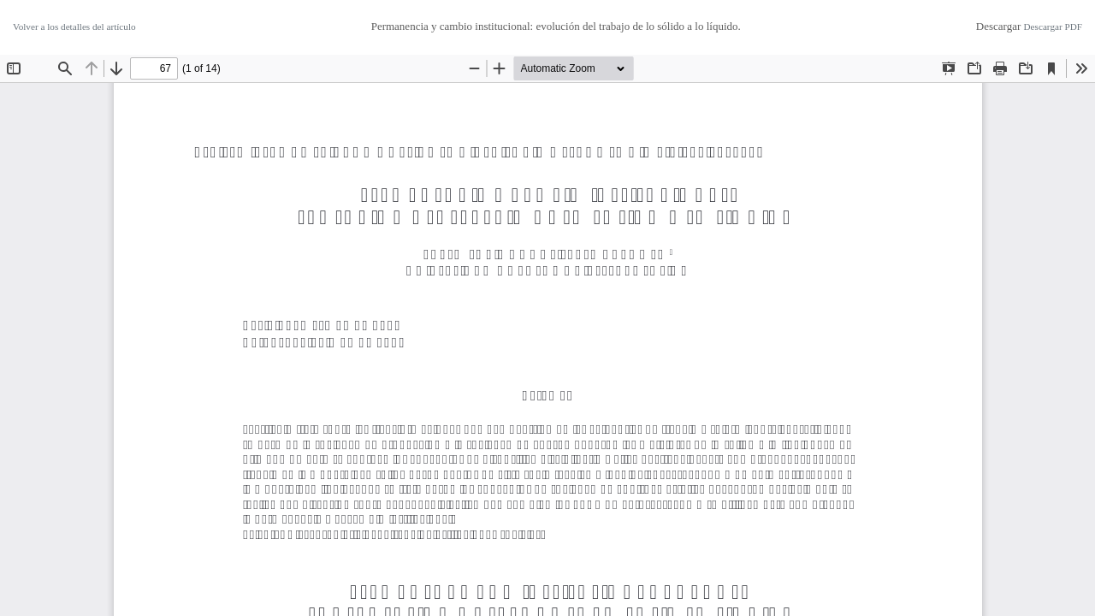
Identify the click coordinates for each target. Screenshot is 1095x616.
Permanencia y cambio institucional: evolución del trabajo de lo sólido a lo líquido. (556, 26)
